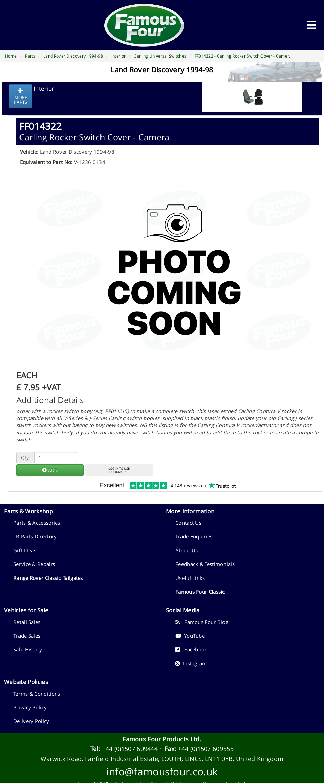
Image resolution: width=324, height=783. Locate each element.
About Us (186, 550)
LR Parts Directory (35, 536)
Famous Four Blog (201, 622)
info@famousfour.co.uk (162, 771)
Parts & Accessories (36, 522)
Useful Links (190, 577)
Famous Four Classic (200, 591)
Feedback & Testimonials (205, 564)
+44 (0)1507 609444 (130, 749)
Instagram (191, 663)
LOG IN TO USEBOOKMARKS (119, 470)
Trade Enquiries (194, 536)
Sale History (27, 649)
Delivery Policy (31, 721)
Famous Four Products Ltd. (162, 739)
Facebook (191, 649)
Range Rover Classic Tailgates (48, 577)
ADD (50, 470)
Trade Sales (26, 635)
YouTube (190, 635)
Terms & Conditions (36, 693)
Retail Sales (27, 622)
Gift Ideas (24, 550)
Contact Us (188, 522)
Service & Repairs (34, 564)
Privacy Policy (30, 707)
